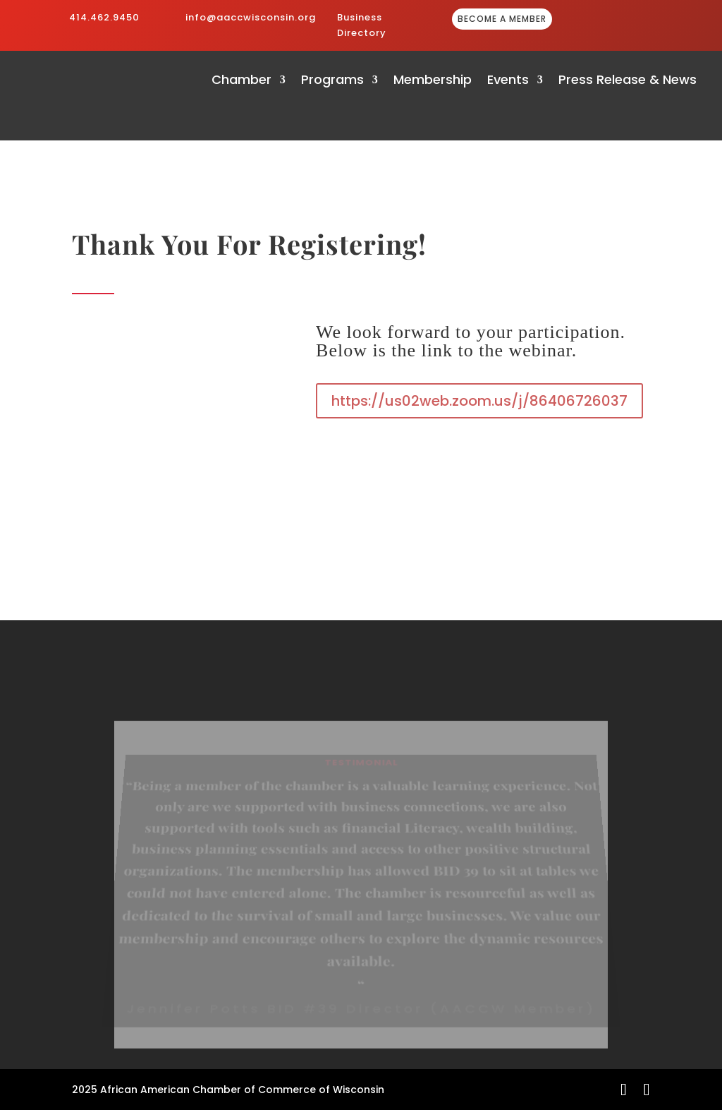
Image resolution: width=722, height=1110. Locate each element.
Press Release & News (627, 81)
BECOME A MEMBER (502, 19)
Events (508, 81)
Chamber (241, 81)
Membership (432, 81)
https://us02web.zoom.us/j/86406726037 (479, 401)
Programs (332, 81)
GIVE (628, 20)
